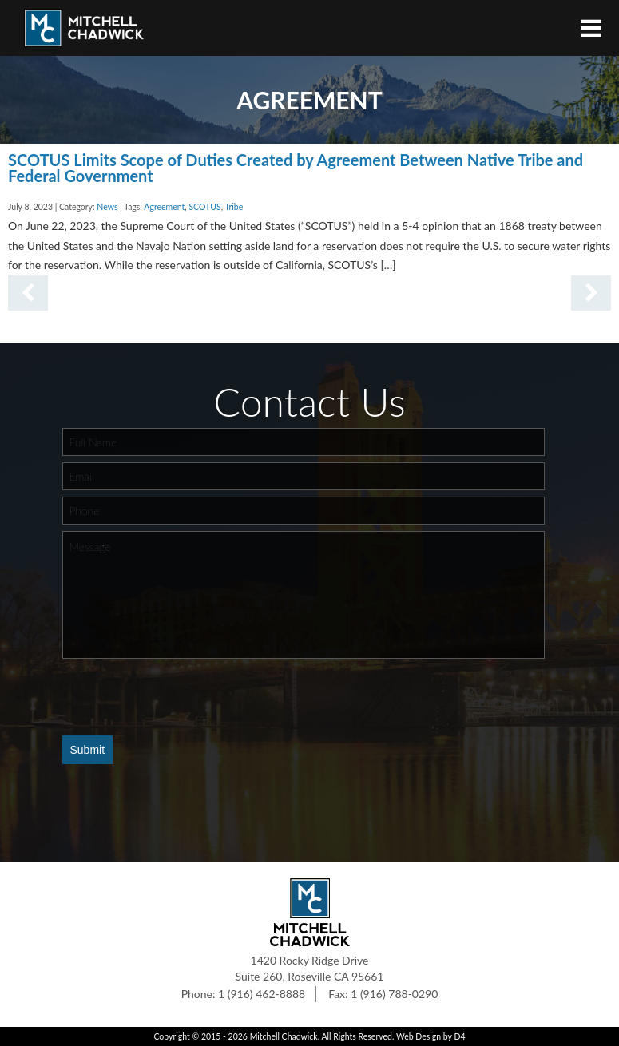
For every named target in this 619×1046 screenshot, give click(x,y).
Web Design (418, 1036)
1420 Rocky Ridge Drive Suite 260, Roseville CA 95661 (310, 968)
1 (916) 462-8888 (261, 993)
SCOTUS (204, 207)
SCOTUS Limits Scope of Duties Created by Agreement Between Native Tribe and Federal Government (295, 167)
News (107, 207)
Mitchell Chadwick (284, 1036)
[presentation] (183, 696)
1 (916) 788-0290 (394, 993)
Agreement (164, 207)
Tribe (233, 207)
